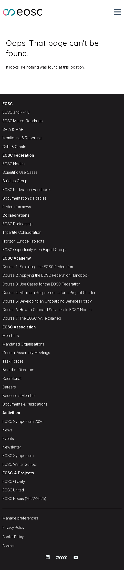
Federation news (16, 206)
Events (8, 438)
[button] (117, 12)
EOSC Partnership (17, 224)
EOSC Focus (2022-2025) (24, 498)
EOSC (7, 104)
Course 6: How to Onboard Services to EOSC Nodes (47, 309)
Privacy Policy (13, 528)
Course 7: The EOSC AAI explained (31, 318)
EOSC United (13, 490)
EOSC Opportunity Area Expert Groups (34, 249)
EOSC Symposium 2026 (22, 421)
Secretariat (11, 378)
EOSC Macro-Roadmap (22, 121)
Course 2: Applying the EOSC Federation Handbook (45, 275)
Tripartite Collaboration (21, 232)
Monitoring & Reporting (21, 138)
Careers (9, 387)
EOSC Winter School (19, 464)
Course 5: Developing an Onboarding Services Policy (47, 301)
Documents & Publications (24, 404)
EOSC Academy (16, 258)
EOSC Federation (18, 155)
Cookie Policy (13, 537)
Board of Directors (18, 369)
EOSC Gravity (13, 481)
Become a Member (19, 395)
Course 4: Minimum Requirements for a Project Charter (48, 292)
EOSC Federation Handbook (26, 189)
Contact (8, 546)
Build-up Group (14, 181)
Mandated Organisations (23, 344)
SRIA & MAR (12, 129)
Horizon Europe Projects (23, 241)
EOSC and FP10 (16, 112)
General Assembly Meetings (26, 352)
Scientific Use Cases (20, 172)
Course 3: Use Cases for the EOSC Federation (41, 284)
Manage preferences (20, 518)
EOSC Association (19, 327)
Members (10, 335)
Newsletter (11, 447)
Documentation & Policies (24, 198)
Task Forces (13, 361)
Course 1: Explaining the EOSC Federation (37, 267)
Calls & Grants (14, 146)
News (7, 430)
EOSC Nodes (13, 164)
